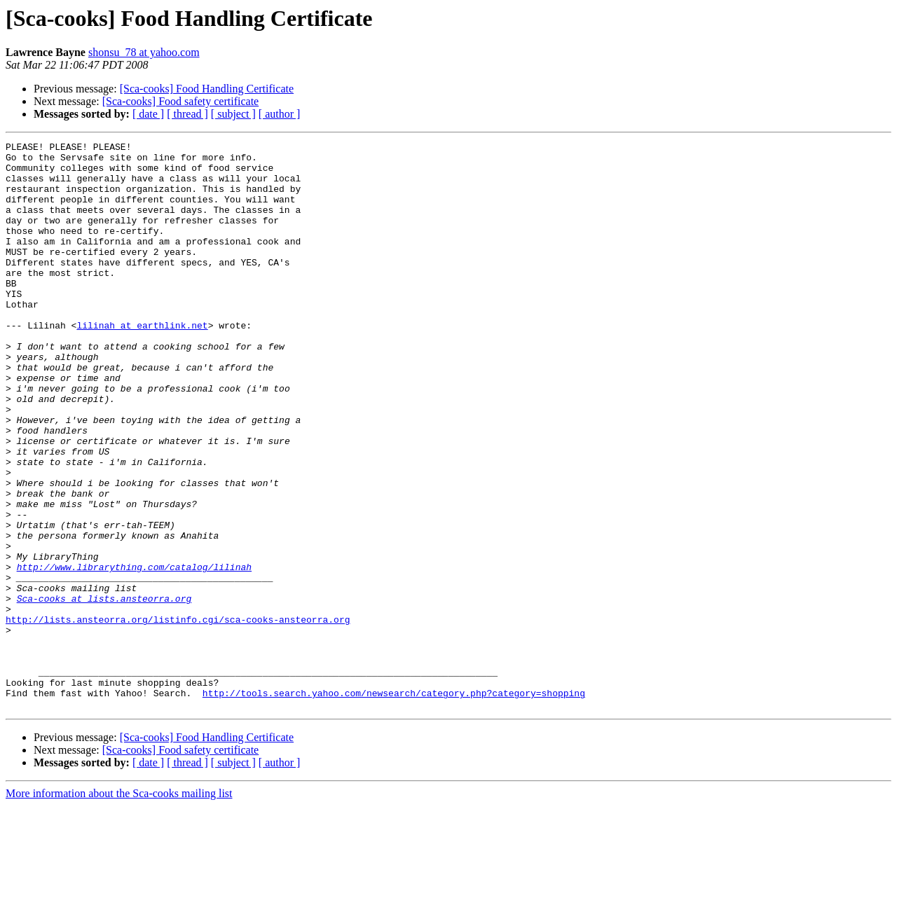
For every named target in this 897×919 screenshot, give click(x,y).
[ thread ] (187, 114)
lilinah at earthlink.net (141, 363)
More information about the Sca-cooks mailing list (119, 907)
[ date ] (148, 114)
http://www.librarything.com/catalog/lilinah (134, 653)
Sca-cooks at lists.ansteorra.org (104, 690)
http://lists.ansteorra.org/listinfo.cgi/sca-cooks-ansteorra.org (178, 716)
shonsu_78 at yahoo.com (144, 52)
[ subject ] (233, 114)
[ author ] (280, 114)
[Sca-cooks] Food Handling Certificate (207, 89)
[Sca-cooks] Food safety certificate (180, 101)
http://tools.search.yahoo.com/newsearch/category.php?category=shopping (394, 804)
